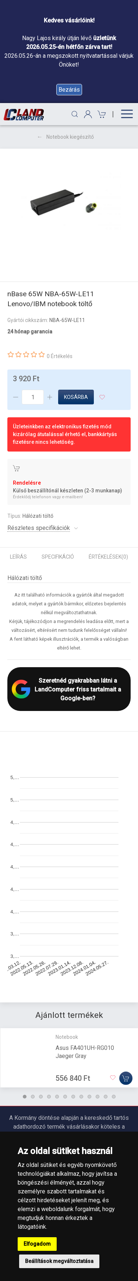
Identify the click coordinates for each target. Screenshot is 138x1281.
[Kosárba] (125, 1077)
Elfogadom (37, 1244)
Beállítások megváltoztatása (59, 1261)
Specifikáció (58, 557)
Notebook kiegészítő (70, 137)
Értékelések (108, 557)
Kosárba (76, 397)
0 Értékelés (59, 356)
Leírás (18, 557)
